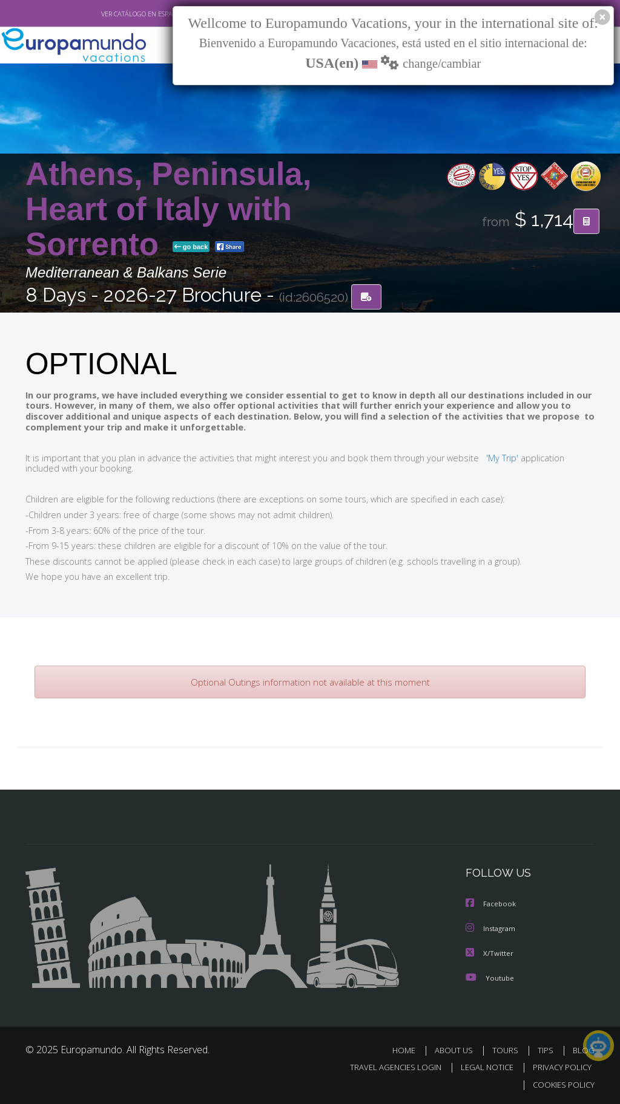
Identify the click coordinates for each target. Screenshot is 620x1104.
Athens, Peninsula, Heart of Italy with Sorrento (168, 209)
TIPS (547, 1049)
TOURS (507, 1049)
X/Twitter (490, 952)
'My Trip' (480, 458)
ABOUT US (457, 1049)
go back (191, 247)
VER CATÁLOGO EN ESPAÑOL (115, 14)
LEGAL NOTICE (481, 1066)
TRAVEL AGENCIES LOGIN (386, 1066)
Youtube (490, 976)
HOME (408, 1049)
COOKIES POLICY (561, 1083)
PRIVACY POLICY (559, 1066)
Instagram (492, 928)
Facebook (492, 904)
